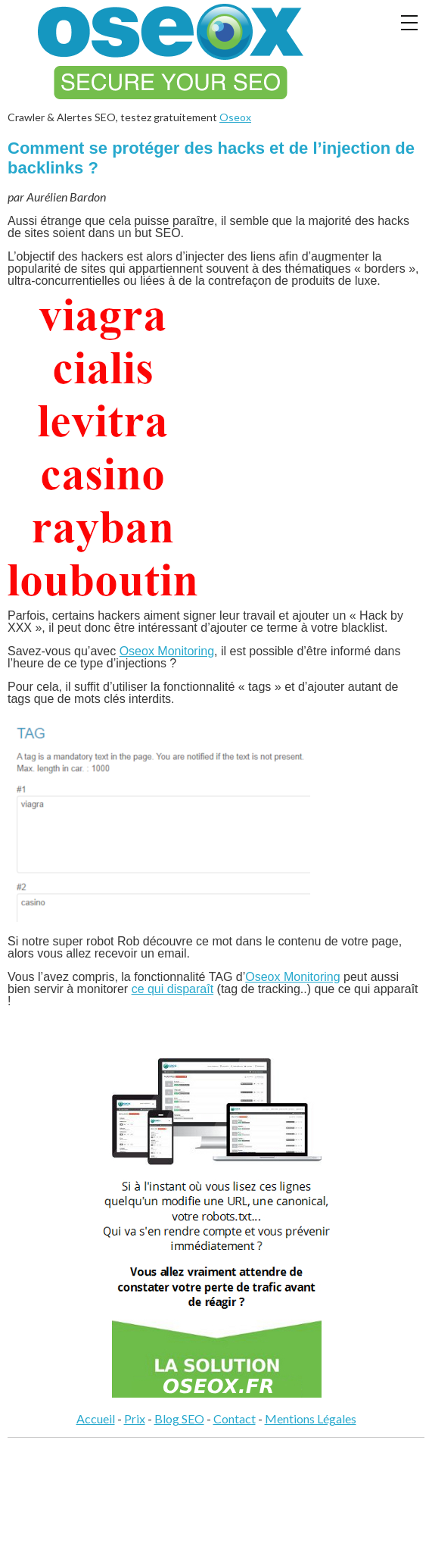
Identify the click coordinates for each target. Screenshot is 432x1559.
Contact (234, 1418)
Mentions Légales (310, 1418)
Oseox (235, 117)
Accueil (95, 1418)
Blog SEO (179, 1418)
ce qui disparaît (173, 989)
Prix (134, 1418)
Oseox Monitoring (167, 651)
